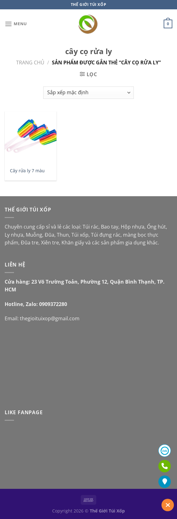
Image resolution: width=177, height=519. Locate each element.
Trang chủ (30, 62)
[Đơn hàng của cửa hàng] (88, 92)
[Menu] (16, 23)
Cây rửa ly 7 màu (27, 171)
